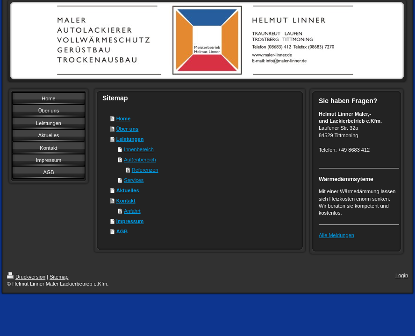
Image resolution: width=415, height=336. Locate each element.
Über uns (127, 129)
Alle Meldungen (336, 235)
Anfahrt (132, 211)
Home (123, 118)
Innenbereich (139, 149)
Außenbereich (140, 159)
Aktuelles (127, 190)
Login (401, 275)
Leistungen (130, 139)
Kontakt (126, 200)
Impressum (130, 221)
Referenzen (145, 170)
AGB (122, 231)
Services (133, 180)
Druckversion (26, 277)
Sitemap (59, 277)
